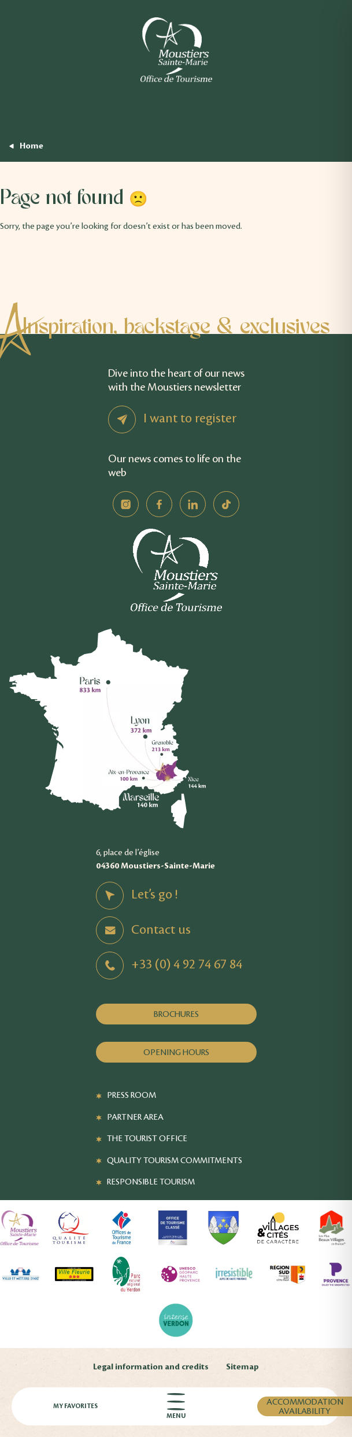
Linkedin (193, 504)
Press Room (131, 1095)
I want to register (189, 418)
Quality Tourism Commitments (174, 1160)
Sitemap (242, 1366)
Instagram (126, 504)
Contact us (161, 930)
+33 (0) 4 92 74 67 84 (186, 964)
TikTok (226, 504)
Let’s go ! (154, 894)
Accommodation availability (304, 1406)
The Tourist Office (147, 1138)
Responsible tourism (151, 1181)
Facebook (159, 504)
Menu (176, 1406)
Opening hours (176, 1052)
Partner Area (135, 1117)
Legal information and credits (151, 1366)
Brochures (176, 1014)
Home (31, 145)
